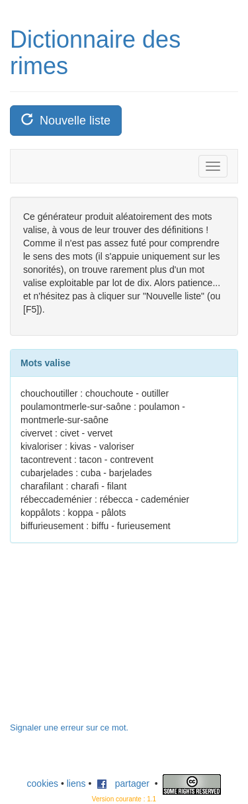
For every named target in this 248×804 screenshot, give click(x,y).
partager (123, 783)
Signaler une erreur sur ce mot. (69, 727)
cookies (42, 783)
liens (76, 783)
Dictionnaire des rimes (95, 52)
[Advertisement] (109, 639)
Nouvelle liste (65, 120)
